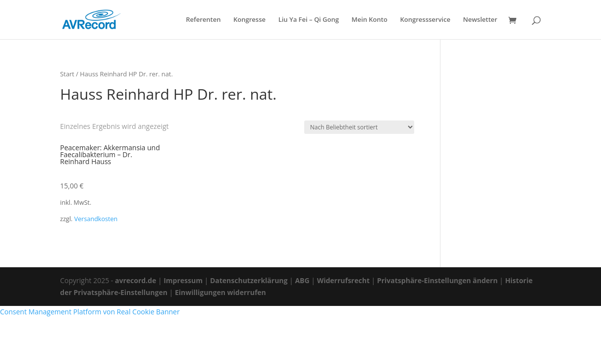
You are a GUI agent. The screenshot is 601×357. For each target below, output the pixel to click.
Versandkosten (96, 219)
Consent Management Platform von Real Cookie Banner (90, 311)
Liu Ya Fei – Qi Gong (308, 20)
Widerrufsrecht (343, 280)
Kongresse (249, 20)
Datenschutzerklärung (249, 280)
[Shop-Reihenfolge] (359, 127)
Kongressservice (425, 20)
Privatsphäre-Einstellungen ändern (437, 280)
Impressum (183, 280)
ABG (302, 280)
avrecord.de (135, 280)
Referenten (203, 20)
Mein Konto (369, 20)
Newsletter (480, 20)
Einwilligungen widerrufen (220, 292)
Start (67, 73)
